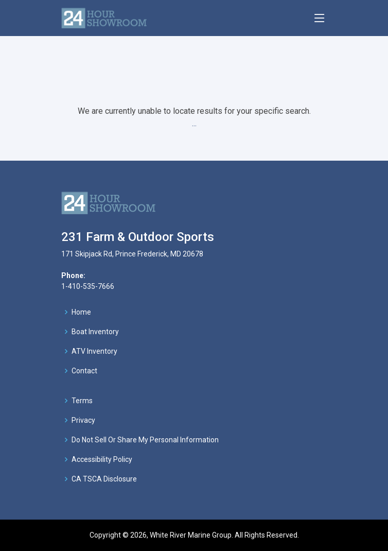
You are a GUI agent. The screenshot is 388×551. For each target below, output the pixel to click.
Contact (84, 370)
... (194, 123)
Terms (82, 400)
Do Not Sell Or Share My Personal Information (145, 439)
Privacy (83, 420)
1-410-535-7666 (87, 286)
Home (81, 312)
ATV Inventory (94, 351)
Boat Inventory (95, 331)
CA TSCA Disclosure (104, 479)
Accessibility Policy (102, 459)
